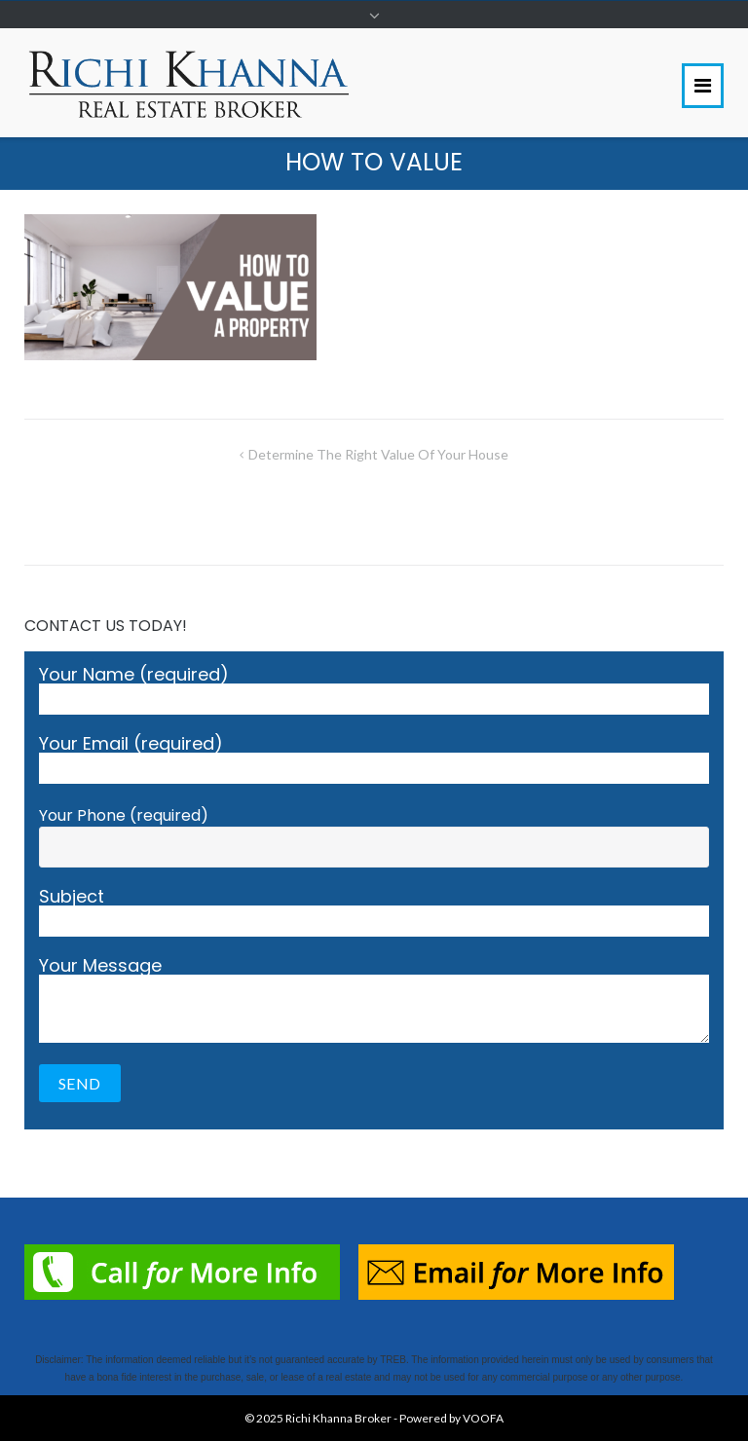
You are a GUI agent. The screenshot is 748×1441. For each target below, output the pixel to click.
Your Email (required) (374, 759)
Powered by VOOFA (451, 1418)
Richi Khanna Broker (338, 1418)
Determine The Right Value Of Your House (378, 454)
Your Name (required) (374, 690)
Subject (374, 912)
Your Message (374, 1000)
